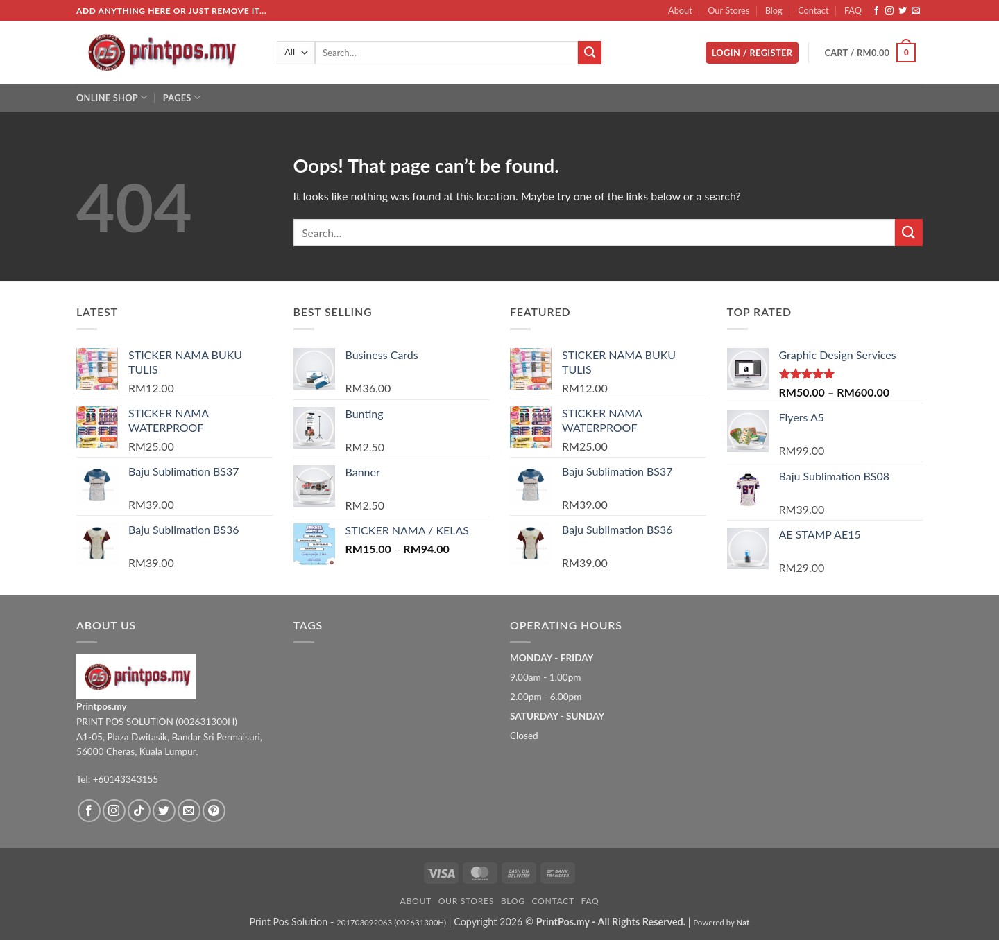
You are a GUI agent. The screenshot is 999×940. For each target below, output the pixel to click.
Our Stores (728, 10)
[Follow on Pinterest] (214, 810)
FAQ (853, 10)
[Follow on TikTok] (139, 810)
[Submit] (589, 52)
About (680, 10)
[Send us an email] (916, 11)
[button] (752, 53)
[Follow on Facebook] (876, 11)
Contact (813, 10)
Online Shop (111, 97)
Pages (181, 97)
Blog (774, 10)
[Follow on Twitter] (902, 11)
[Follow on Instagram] (889, 11)
